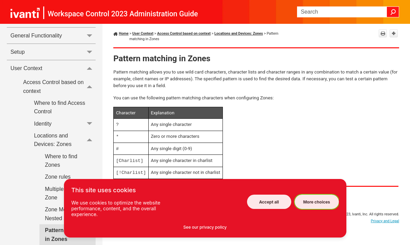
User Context (53, 68)
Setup (53, 52)
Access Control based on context (59, 86)
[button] (393, 11)
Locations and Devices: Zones (65, 140)
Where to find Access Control (59, 107)
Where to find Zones (61, 160)
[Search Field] (348, 11)
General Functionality (53, 36)
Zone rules (58, 177)
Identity (65, 124)
